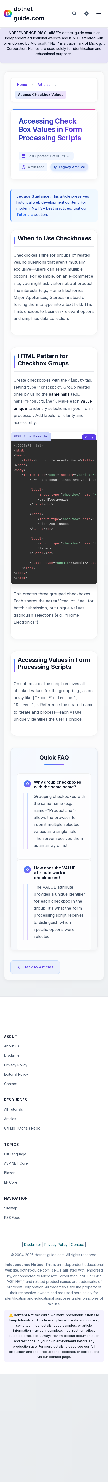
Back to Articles (35, 967)
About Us (11, 1154)
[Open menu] (99, 14)
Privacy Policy (15, 1173)
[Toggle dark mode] (86, 13)
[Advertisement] (54, 1073)
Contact (10, 1192)
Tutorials (24, 214)
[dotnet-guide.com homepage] (34, 13)
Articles (44, 84)
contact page (59, 1465)
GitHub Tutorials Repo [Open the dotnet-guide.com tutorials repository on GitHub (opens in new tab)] (22, 1236)
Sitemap (10, 1316)
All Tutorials (13, 1217)
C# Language (15, 1262)
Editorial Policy (16, 1182)
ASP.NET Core (16, 1271)
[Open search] (74, 13)
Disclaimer (12, 1163)
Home (22, 84)
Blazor (9, 1281)
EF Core (10, 1290)
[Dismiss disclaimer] (100, 45)
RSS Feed (12, 1325)
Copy (89, 437)
